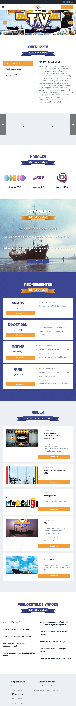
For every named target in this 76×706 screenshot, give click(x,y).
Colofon (67, 703)
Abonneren (18, 313)
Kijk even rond (38, 261)
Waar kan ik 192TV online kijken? (16, 629)
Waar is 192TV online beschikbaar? (18, 636)
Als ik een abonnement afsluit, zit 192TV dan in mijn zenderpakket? (53, 623)
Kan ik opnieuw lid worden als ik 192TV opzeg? (19, 654)
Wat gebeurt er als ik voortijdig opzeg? (52, 649)
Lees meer (57, 457)
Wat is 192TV (11, 75)
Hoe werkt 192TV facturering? (52, 641)
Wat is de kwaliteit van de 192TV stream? (53, 633)
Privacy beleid (32, 703)
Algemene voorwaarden (15, 703)
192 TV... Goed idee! (14, 63)
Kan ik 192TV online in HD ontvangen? (55, 658)
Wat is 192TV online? (11, 622)
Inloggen (67, 7)
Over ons (57, 703)
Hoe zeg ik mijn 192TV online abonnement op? (14, 644)
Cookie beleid (46, 703)
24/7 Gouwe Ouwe (13, 69)
